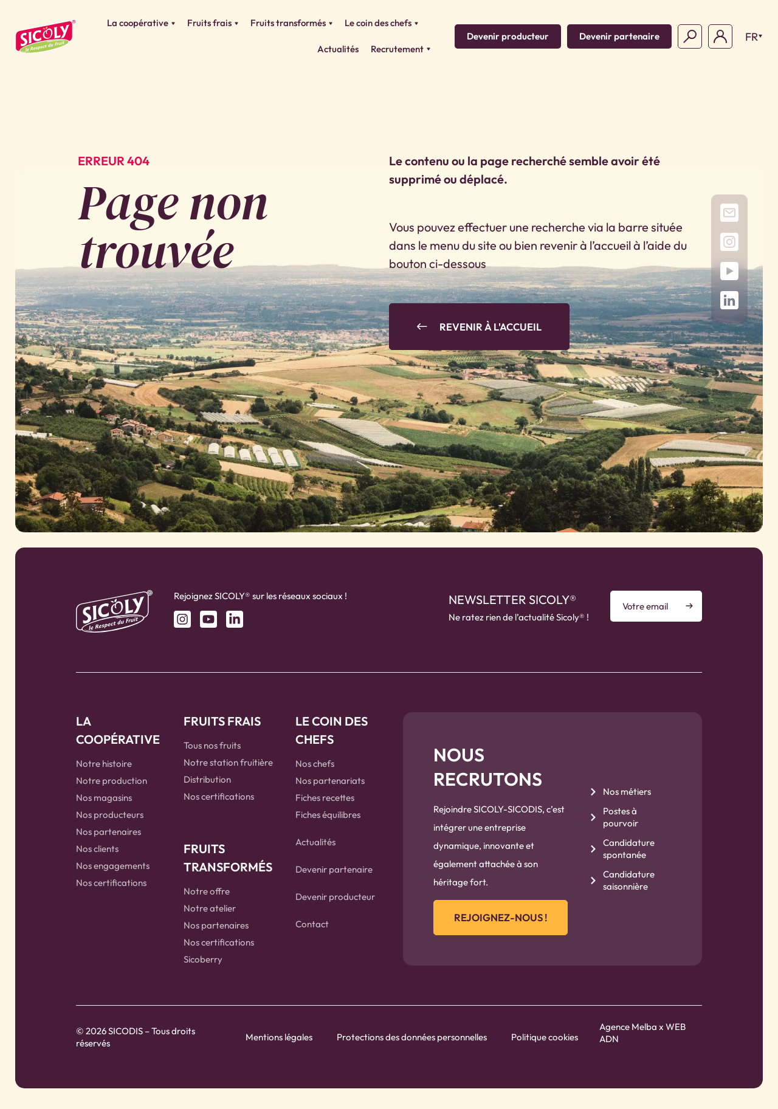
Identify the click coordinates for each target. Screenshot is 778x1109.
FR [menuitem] (751, 37)
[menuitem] (750, 36)
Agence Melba (628, 1032)
